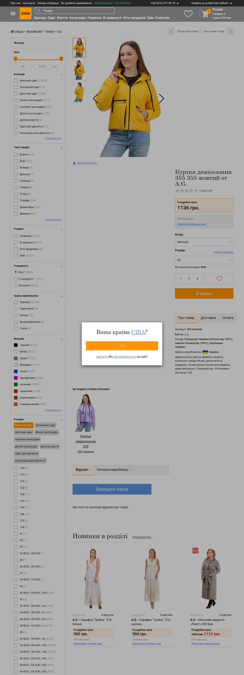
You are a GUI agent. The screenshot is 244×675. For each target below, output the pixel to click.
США (138, 331)
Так (122, 346)
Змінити (101, 356)
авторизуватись (125, 356)
